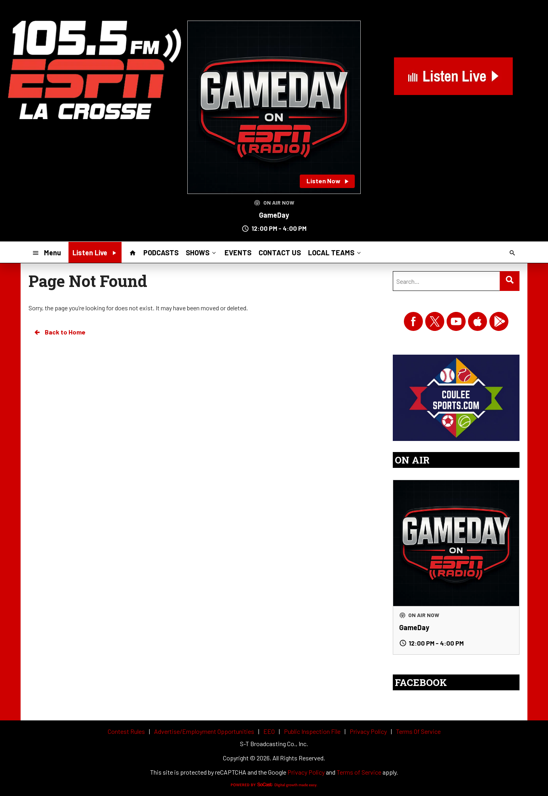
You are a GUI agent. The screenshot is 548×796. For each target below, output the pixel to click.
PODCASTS (161, 252)
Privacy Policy (306, 772)
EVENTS (238, 252)
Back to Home (59, 332)
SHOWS (201, 252)
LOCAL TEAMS (335, 252)
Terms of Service (359, 772)
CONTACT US (280, 252)
